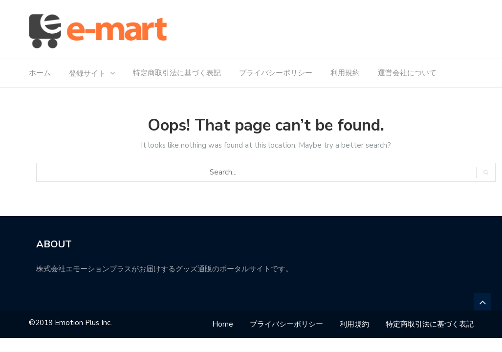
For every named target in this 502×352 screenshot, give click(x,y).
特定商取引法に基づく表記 (177, 73)
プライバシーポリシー (275, 73)
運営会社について (407, 73)
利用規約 (345, 73)
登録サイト (87, 73)
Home (222, 324)
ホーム (40, 73)
